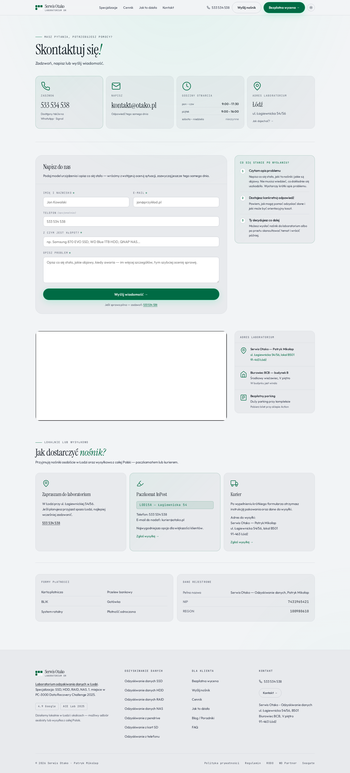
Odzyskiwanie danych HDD (144, 690)
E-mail (140, 193)
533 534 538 (218, 7)
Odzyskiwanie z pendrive (142, 718)
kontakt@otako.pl (133, 105)
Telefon (59, 213)
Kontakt (168, 7)
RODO (270, 763)
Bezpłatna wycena (205, 681)
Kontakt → (270, 693)
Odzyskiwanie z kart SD (141, 727)
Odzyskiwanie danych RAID (144, 699)
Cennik (128, 7)
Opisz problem (57, 253)
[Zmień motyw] (311, 7)
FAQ (195, 727)
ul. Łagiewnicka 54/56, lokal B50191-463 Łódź (272, 354)
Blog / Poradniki (203, 718)
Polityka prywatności (221, 763)
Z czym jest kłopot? (63, 232)
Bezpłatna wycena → (284, 7)
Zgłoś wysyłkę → (147, 536)
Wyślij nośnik (246, 7)
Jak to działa (148, 7)
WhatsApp (47, 118)
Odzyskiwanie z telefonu (142, 736)
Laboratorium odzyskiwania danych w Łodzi (66, 684)
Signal (59, 118)
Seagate (308, 763)
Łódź (269, 108)
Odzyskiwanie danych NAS (144, 708)
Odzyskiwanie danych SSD (143, 681)
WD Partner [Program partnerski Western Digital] (288, 763)
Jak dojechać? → (263, 121)
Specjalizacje (108, 7)
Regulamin (253, 763)
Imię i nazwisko (59, 193)
